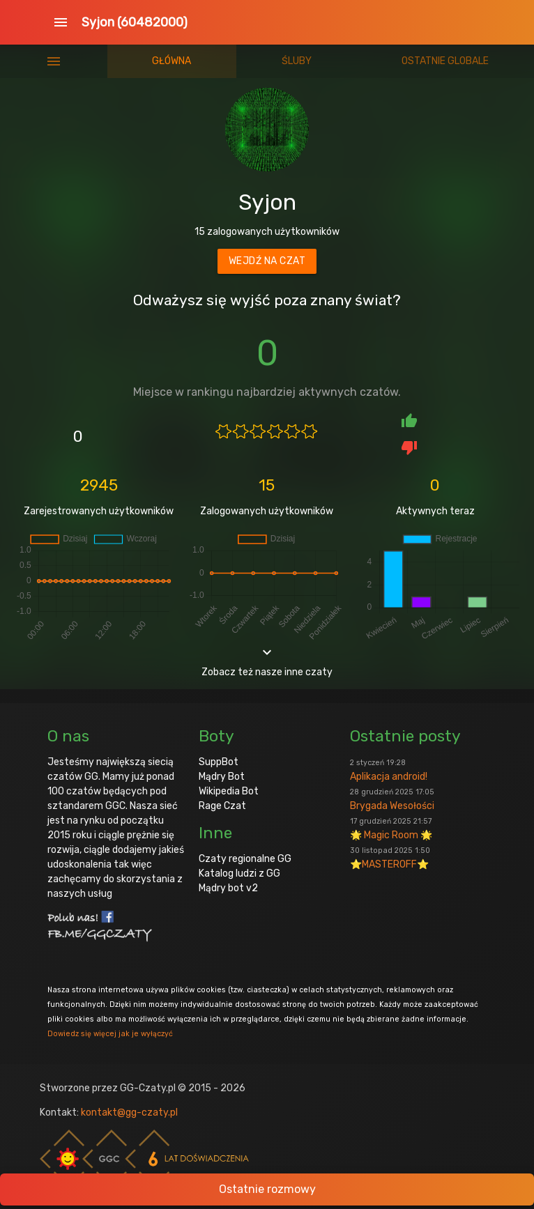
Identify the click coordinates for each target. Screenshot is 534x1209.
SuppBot (218, 762)
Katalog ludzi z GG (239, 873)
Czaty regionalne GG (245, 859)
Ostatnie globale (445, 61)
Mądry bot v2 (228, 888)
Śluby (297, 61)
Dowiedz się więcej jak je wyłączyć (110, 1033)
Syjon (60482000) (135, 22)
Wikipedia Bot (229, 791)
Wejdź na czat (267, 261)
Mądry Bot (222, 777)
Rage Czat (222, 806)
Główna (171, 61)
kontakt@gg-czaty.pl (129, 1112)
